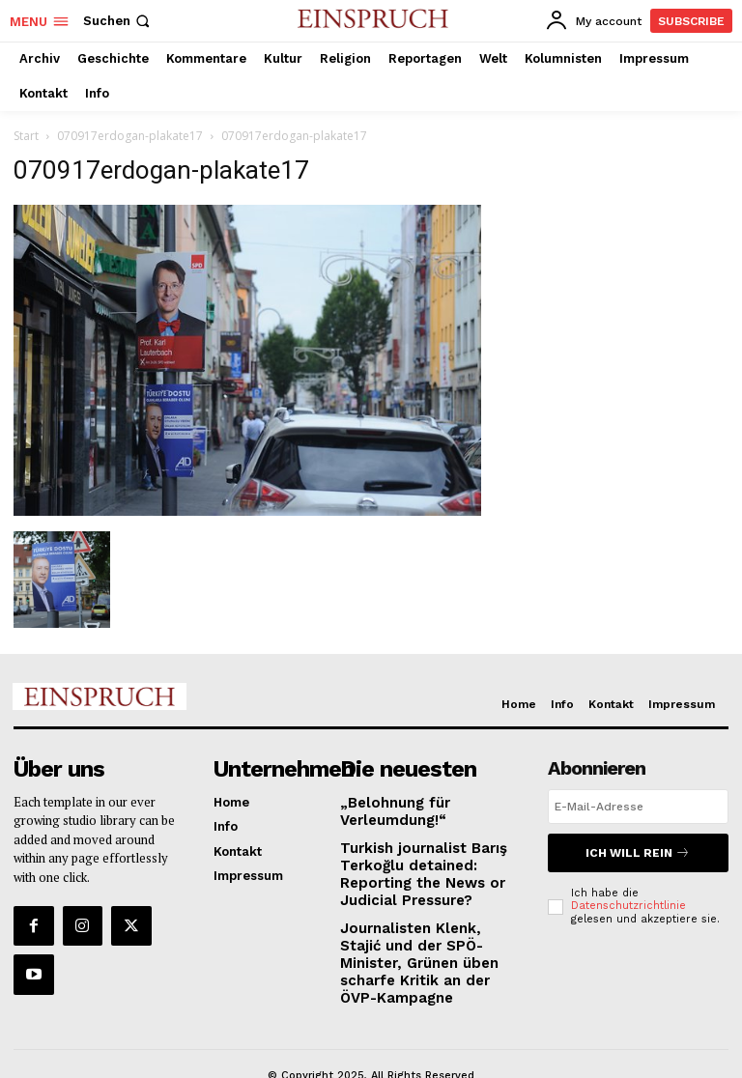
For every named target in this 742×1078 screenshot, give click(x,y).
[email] (638, 806)
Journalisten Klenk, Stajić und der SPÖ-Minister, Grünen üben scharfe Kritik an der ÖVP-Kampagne (426, 938)
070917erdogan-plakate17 (130, 136)
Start (26, 136)
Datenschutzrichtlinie (628, 900)
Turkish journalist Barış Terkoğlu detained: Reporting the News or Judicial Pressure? (414, 865)
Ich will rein (637, 850)
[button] (118, 21)
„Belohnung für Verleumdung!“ (388, 808)
